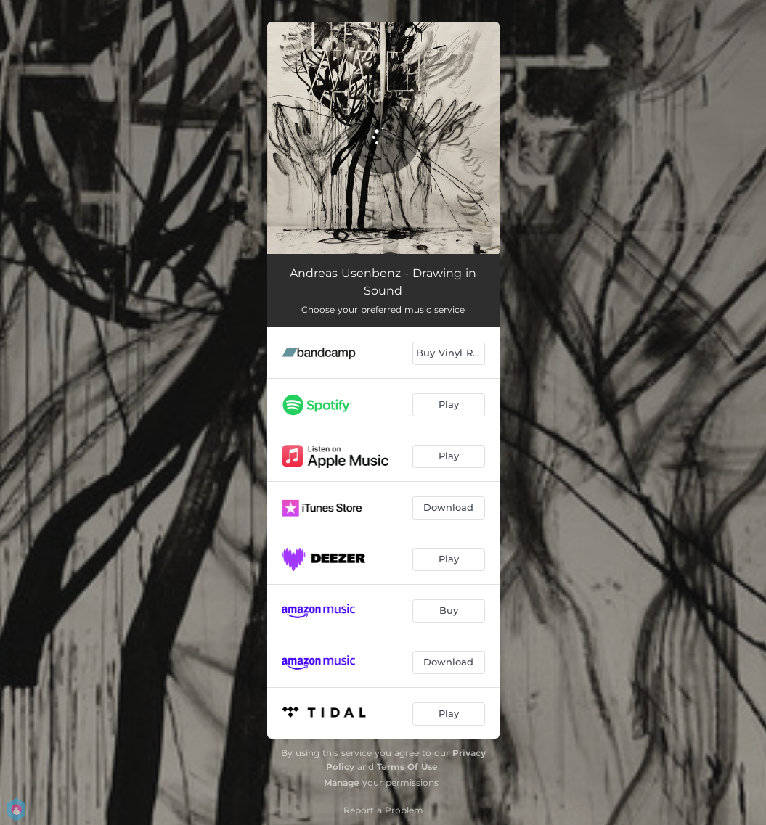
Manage (341, 782)
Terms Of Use (407, 766)
